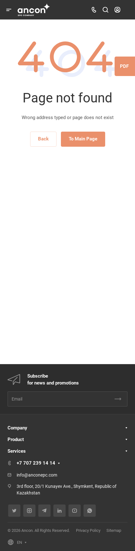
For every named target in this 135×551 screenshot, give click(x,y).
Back (43, 139)
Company (17, 428)
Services (17, 451)
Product (16, 439)
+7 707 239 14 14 (36, 463)
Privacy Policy (88, 530)
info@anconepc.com (37, 474)
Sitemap (113, 530)
